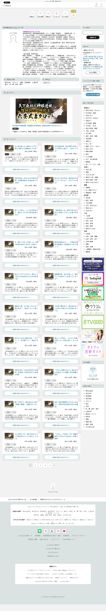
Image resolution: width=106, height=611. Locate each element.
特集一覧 (75, 507)
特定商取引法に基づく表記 (52, 536)
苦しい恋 (88, 144)
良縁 (87, 172)
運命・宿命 (89, 223)
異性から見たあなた (92, 182)
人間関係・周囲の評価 (93, 249)
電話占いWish (74, 578)
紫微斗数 (88, 422)
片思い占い (58, 520)
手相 (87, 406)
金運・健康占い (51, 523)
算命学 (88, 416)
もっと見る (93, 72)
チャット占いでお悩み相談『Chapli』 (38, 574)
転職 (87, 244)
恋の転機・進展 (91, 123)
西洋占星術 (89, 391)
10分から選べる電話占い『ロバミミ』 (64, 570)
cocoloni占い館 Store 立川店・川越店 (46, 581)
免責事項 (66, 536)
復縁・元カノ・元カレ (93, 146)
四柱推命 (88, 396)
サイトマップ (55, 539)
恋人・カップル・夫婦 (93, 164)
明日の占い (89, 208)
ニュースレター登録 (92, 94)
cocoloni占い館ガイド (25, 536)
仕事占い (41, 523)
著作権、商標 (32, 539)
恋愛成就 (88, 139)
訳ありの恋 (89, 149)
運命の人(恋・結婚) (92, 177)
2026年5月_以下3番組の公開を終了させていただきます (92, 68)
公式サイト (46, 82)
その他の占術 (90, 427)
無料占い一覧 (57, 507)
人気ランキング (32, 507)
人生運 (88, 216)
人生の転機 (89, 218)
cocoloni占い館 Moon (53, 548)
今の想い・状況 (91, 126)
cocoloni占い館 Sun (53, 545)
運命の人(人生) (90, 228)
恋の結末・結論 (91, 113)
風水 (87, 404)
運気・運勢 (89, 200)
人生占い (34, 523)
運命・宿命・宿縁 (91, 136)
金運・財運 (89, 247)
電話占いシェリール (61, 578)
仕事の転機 (89, 241)
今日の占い (89, 211)
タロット (88, 401)
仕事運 (88, 234)
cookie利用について (68, 539)
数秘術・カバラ (91, 414)
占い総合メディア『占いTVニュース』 (39, 570)
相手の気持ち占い (47, 520)
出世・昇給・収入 (91, 239)
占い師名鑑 (33, 499)
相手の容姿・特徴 (91, 180)
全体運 (88, 198)
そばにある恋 (90, 175)
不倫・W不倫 (90, 131)
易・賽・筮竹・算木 (92, 409)
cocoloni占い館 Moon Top (17, 499)
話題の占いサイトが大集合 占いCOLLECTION (39, 578)
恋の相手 (88, 133)
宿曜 (87, 419)
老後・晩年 (89, 226)
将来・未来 (89, 221)
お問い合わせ (44, 539)
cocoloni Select (64, 581)
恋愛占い (88, 121)
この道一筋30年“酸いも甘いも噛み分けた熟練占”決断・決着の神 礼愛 (93, 58)
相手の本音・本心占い (93, 110)
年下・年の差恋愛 (91, 159)
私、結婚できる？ (91, 190)
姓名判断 (88, 398)
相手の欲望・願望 (91, 128)
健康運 (88, 252)
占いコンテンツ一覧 (45, 507)
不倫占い (75, 520)
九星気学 (88, 411)
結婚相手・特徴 (91, 193)
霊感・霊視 (89, 424)
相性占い (88, 141)
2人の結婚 (89, 157)
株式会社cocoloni (53, 556)
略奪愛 (88, 162)
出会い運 (88, 169)
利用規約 (38, 536)
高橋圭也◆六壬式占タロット (21, 169)
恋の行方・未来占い (92, 118)
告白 (87, 154)
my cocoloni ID (53, 552)
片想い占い (89, 115)
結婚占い (83, 520)
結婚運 (88, 187)
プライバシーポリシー (79, 536)
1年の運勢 (89, 203)
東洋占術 (88, 393)
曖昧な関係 (89, 151)
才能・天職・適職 (91, 236)
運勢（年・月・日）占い (66, 523)
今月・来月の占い (91, 205)
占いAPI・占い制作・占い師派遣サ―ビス (64, 574)
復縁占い (67, 520)
